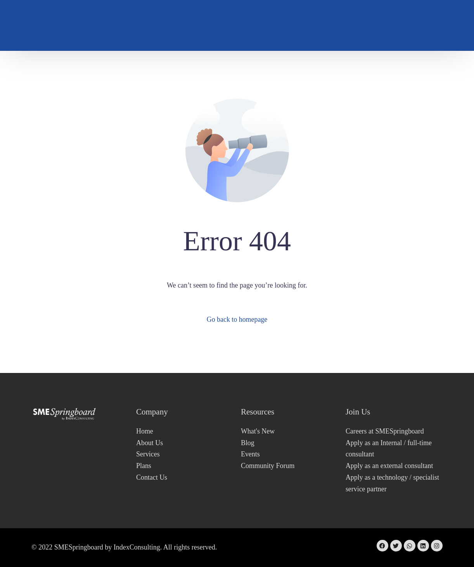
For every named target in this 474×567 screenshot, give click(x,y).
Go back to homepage (236, 319)
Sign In (425, 25)
